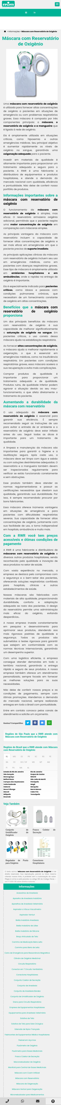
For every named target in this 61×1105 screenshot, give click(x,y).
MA (21, 767)
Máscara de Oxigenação (27, 1083)
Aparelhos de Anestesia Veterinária (27, 904)
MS (33, 762)
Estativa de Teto (27, 1018)
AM (48, 762)
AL (28, 767)
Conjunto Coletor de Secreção (27, 980)
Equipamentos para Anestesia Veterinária (27, 1013)
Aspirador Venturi (27, 914)
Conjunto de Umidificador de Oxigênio (17, 832)
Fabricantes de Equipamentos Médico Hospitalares (27, 1034)
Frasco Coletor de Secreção (27, 1056)
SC (36, 756)
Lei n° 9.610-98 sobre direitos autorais (20, 881)
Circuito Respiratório (27, 964)
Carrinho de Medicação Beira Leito (27, 942)
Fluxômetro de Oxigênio (27, 1045)
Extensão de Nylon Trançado (27, 1029)
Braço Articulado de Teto (27, 936)
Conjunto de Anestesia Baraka (27, 991)
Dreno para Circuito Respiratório (27, 1002)
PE (50, 756)
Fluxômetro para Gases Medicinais (27, 1051)
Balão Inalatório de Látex (27, 925)
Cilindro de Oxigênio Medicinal (27, 958)
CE (14, 762)
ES (22, 756)
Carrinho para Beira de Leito (27, 947)
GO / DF (23, 762)
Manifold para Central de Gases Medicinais (27, 1067)
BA (7, 762)
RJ (7, 756)
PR (29, 756)
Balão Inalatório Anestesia (27, 920)
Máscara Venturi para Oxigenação (27, 1089)
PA (13, 767)
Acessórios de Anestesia (27, 893)
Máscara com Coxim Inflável (27, 1073)
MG (14, 756)
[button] (57, 4)
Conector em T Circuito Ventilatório (27, 969)
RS (43, 756)
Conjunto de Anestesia (27, 985)
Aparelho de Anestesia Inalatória (27, 898)
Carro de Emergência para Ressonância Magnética (27, 953)
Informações (26, 886)
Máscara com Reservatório (27, 1078)
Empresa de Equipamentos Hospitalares (27, 1007)
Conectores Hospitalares (27, 974)
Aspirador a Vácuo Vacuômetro (27, 909)
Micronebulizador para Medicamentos (27, 1094)
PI (6, 767)
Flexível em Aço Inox (27, 1040)
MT (41, 762)
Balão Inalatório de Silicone (27, 931)
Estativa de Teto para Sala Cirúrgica (27, 1023)
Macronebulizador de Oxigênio (27, 1062)
